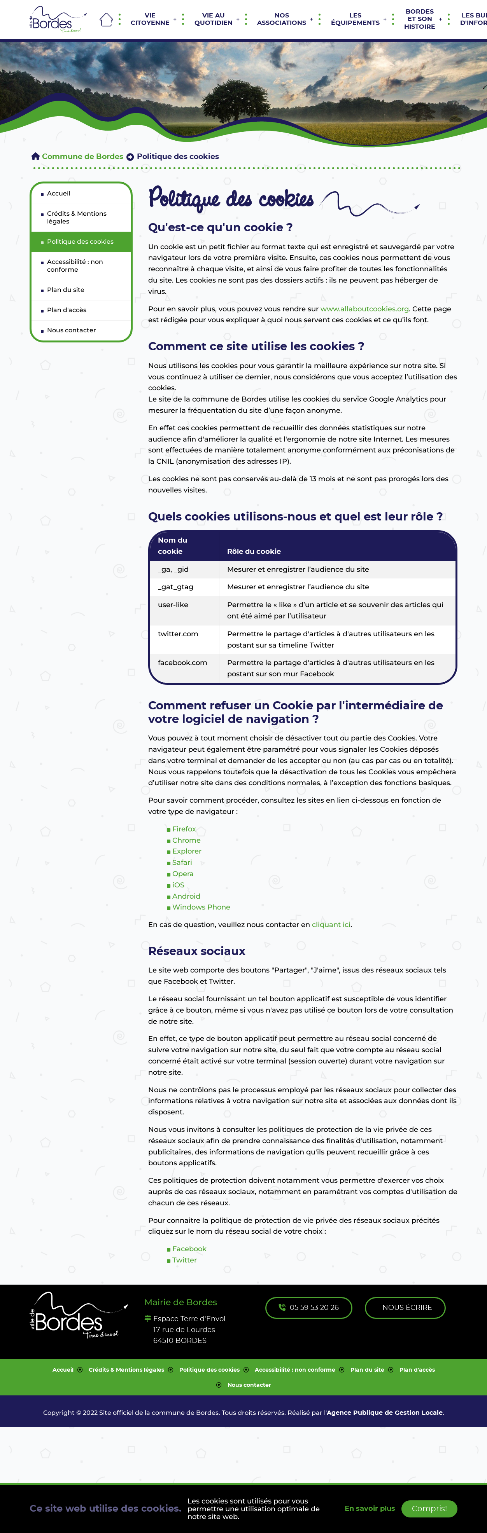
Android (186, 896)
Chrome (186, 840)
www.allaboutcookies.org (365, 309)
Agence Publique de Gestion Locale (385, 1413)
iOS (178, 885)
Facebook (189, 1249)
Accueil (63, 1370)
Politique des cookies (209, 1370)
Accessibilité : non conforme (295, 1370)
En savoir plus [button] (370, 1508)
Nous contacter (249, 1385)
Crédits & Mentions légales (126, 1370)
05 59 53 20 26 (309, 1307)
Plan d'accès (417, 1370)
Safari (182, 862)
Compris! (429, 1509)
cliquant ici (331, 924)
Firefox (184, 829)
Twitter (184, 1260)
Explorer (186, 851)
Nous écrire (406, 1307)
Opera (183, 874)
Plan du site (367, 1370)
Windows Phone (201, 907)
